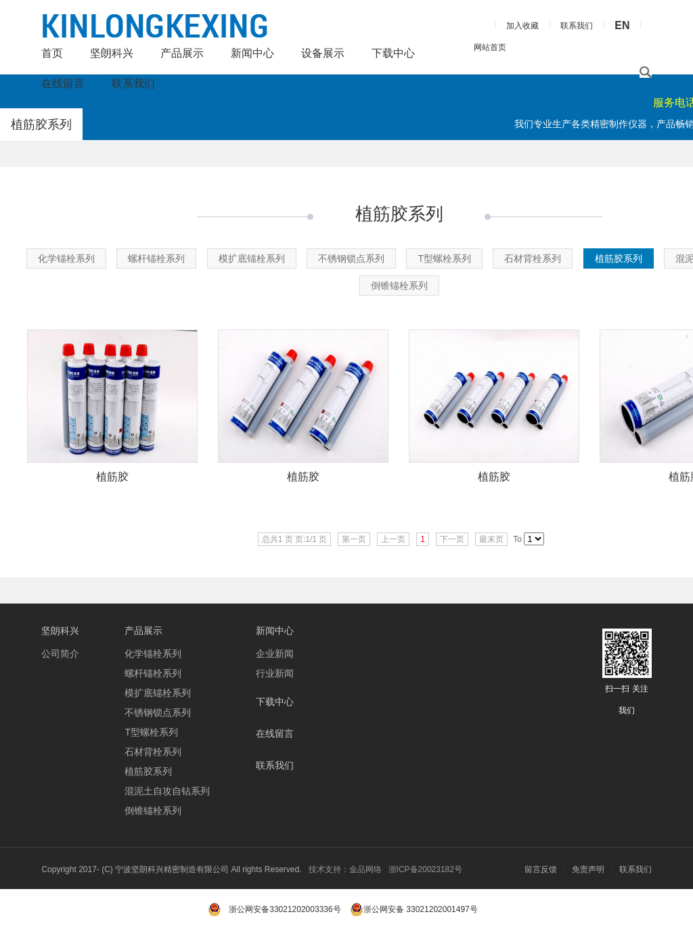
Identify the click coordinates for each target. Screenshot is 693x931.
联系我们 (133, 83)
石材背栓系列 (532, 258)
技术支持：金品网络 (345, 869)
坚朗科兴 (111, 53)
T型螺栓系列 (444, 258)
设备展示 (322, 53)
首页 (52, 53)
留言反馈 (540, 869)
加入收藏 (522, 25)
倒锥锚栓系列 (399, 285)
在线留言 (63, 83)
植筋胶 (112, 476)
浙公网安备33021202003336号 (284, 909)
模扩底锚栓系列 (252, 258)
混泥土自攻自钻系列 (167, 791)
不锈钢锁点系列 (351, 258)
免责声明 (588, 869)
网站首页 (490, 47)
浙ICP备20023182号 (425, 869)
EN (621, 25)
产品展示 (182, 53)
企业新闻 (275, 653)
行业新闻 (275, 673)
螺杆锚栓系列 (156, 258)
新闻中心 (252, 53)
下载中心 (393, 53)
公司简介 (60, 653)
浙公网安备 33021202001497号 (414, 909)
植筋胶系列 (618, 258)
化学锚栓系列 (66, 258)
